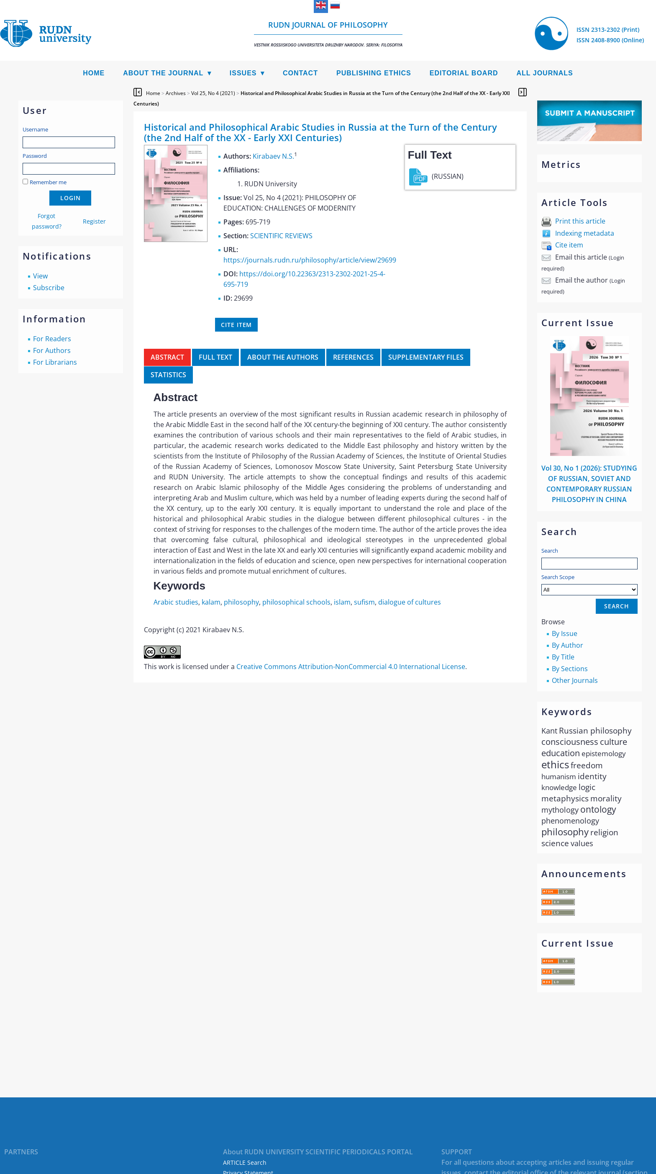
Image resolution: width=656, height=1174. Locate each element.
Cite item (569, 245)
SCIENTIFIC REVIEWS (281, 235)
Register (94, 221)
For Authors (52, 350)
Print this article (580, 221)
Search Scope (589, 584)
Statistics (168, 374)
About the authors (282, 357)
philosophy (241, 602)
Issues (243, 73)
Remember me (48, 182)
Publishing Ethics (373, 73)
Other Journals (575, 680)
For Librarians (55, 362)
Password (35, 156)
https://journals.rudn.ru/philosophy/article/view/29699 (309, 260)
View (40, 276)
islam (342, 602)
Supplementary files (426, 357)
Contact (300, 73)
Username (35, 129)
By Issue (564, 633)
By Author (567, 645)
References (353, 357)
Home (94, 73)
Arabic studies (176, 602)
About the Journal (163, 73)
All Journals (545, 73)
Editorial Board (464, 73)
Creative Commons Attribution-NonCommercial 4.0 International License (350, 666)
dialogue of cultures (409, 602)
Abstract (167, 357)
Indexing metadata (584, 233)
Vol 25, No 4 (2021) (213, 93)
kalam (211, 602)
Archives (176, 93)
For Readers (52, 338)
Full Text (215, 357)
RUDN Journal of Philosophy (328, 34)
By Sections (570, 668)
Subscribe (48, 287)
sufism (364, 602)
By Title (563, 657)
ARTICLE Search (244, 1162)
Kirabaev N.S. (273, 156)
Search (549, 550)
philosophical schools (296, 602)
